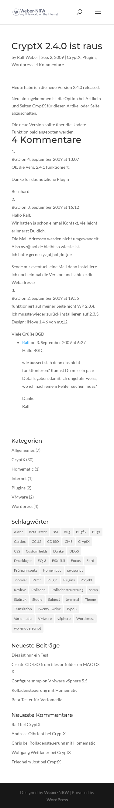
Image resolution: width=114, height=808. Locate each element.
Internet (19, 478)
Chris (17, 742)
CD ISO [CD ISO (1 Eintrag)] (53, 541)
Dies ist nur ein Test (30, 655)
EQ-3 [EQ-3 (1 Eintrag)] (42, 560)
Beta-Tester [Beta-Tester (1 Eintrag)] (38, 531)
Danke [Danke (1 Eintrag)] (58, 551)
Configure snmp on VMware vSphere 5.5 (50, 680)
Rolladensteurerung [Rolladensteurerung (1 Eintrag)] (67, 589)
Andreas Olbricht (28, 733)
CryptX (74, 57)
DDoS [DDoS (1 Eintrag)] (74, 551)
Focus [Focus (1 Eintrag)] (76, 560)
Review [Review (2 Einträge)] (20, 589)
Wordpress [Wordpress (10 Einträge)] (85, 618)
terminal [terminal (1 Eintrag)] (72, 599)
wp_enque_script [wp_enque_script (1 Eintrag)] (27, 628)
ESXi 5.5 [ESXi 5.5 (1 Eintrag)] (58, 560)
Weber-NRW (56, 792)
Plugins (89, 57)
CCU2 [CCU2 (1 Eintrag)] (36, 541)
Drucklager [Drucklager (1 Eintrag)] (23, 560)
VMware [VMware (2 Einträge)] (45, 618)
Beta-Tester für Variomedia (37, 699)
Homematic (23, 469)
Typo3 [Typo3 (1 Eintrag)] (72, 609)
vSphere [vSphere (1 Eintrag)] (64, 618)
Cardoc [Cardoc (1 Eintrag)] (20, 541)
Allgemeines (23, 450)
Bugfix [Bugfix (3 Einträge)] (81, 531)
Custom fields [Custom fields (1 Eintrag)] (36, 551)
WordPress (57, 799)
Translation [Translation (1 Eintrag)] (23, 609)
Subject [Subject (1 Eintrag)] (54, 599)
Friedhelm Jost (26, 761)
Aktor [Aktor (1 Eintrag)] (18, 531)
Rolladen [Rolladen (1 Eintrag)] (38, 589)
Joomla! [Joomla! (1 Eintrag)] (20, 580)
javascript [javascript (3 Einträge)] (75, 570)
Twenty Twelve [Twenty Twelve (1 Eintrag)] (49, 609)
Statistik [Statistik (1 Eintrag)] (20, 599)
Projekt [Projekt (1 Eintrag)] (86, 580)
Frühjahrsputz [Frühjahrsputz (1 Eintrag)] (25, 570)
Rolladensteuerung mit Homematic (45, 690)
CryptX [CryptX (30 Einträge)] (84, 541)
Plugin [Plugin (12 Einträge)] (52, 580)
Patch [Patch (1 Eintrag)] (37, 580)
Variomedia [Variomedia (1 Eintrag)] (23, 618)
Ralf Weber (27, 57)
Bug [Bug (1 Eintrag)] (67, 531)
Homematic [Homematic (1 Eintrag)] (52, 570)
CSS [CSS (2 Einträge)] (17, 551)
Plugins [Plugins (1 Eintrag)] (69, 580)
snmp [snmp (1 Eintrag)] (93, 589)
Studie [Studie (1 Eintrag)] (37, 599)
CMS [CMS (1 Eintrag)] (68, 541)
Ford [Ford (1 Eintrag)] (90, 560)
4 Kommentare (50, 64)
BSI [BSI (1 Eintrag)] (55, 531)
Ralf (26, 342)
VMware (20, 496)
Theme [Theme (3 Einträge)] (90, 599)
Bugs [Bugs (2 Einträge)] (96, 531)
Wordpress (22, 64)
